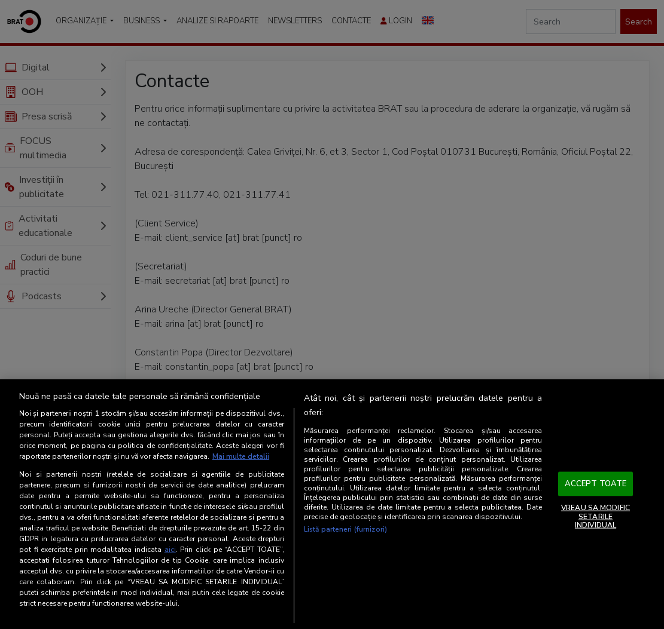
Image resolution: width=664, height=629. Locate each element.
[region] (332, 504)
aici (170, 549)
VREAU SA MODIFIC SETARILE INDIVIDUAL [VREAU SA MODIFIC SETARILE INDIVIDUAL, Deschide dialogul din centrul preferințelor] (595, 516)
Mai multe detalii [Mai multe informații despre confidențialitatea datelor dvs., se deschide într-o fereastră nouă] (240, 456)
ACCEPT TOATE (596, 483)
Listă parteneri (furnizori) (345, 529)
